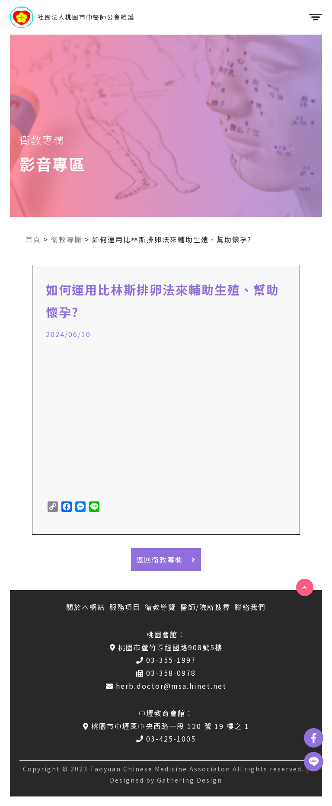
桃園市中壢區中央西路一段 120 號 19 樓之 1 (166, 726)
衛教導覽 (160, 607)
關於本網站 (85, 607)
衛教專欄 (66, 239)
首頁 (33, 239)
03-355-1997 (166, 660)
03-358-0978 (166, 673)
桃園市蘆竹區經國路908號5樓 (166, 647)
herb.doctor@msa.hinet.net (166, 686)
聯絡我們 (250, 607)
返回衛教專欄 (166, 559)
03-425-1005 (166, 738)
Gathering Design (189, 780)
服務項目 (124, 607)
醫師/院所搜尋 (205, 607)
